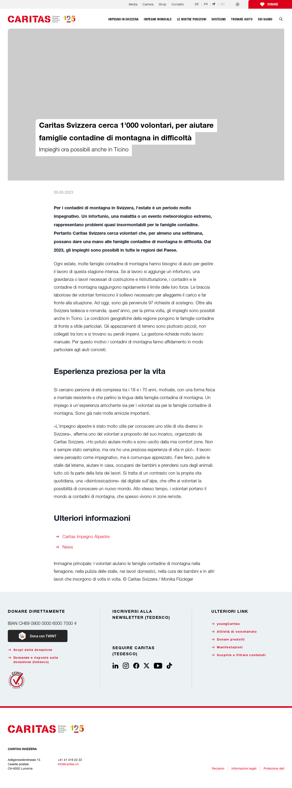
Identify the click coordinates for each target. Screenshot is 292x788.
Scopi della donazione (30, 650)
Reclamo (218, 768)
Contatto (178, 4)
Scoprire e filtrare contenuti (238, 655)
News (67, 546)
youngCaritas (225, 624)
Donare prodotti (228, 639)
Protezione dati (274, 768)
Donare (272, 4)
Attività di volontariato (234, 632)
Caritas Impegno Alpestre (86, 536)
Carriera (148, 4)
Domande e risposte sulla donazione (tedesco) (33, 660)
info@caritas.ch (68, 764)
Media (133, 4)
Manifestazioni (227, 647)
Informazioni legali (243, 768)
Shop (162, 4)
